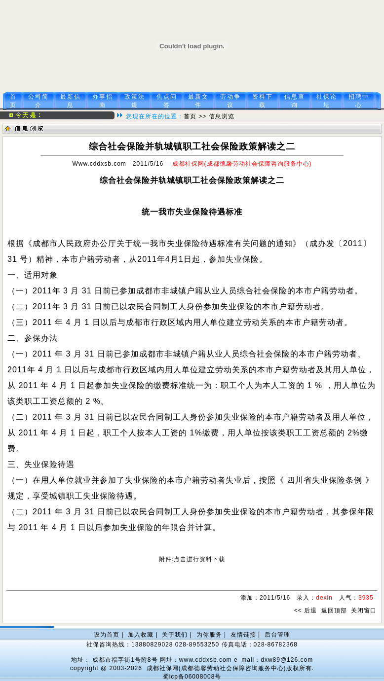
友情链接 (243, 634)
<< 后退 (305, 610)
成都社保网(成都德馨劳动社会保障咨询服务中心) (216, 668)
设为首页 (106, 634)
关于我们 (175, 634)
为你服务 (209, 634)
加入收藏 (141, 634)
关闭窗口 (364, 610)
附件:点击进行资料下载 (192, 559)
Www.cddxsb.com (99, 163)
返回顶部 (334, 610)
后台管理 (277, 634)
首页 (190, 116)
